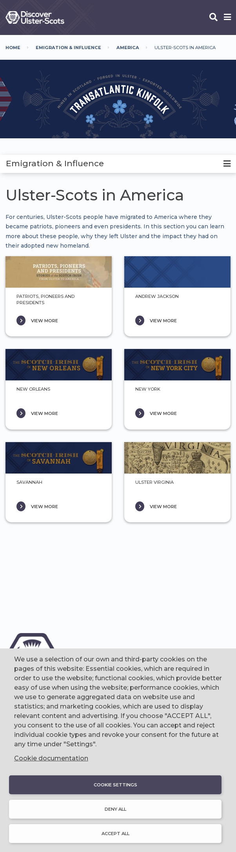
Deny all (115, 809)
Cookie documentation (51, 758)
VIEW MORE (44, 320)
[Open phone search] (213, 18)
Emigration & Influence (68, 47)
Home (12, 47)
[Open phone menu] (227, 18)
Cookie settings (115, 785)
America (127, 47)
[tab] (118, 164)
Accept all (115, 833)
